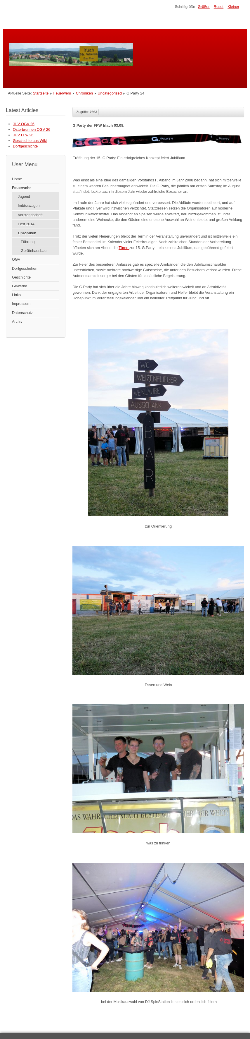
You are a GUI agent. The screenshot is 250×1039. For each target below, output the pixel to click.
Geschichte (21, 277)
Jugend (24, 196)
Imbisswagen (29, 205)
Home (17, 179)
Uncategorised (110, 93)
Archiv (17, 321)
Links (16, 295)
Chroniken (84, 93)
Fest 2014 (26, 224)
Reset (218, 6)
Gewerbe (19, 286)
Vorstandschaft (30, 215)
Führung (28, 242)
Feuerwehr (62, 93)
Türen (124, 247)
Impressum (21, 303)
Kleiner (233, 6)
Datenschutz (22, 312)
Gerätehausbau (33, 250)
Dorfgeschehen (24, 268)
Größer (204, 6)
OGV (16, 259)
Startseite (40, 93)
